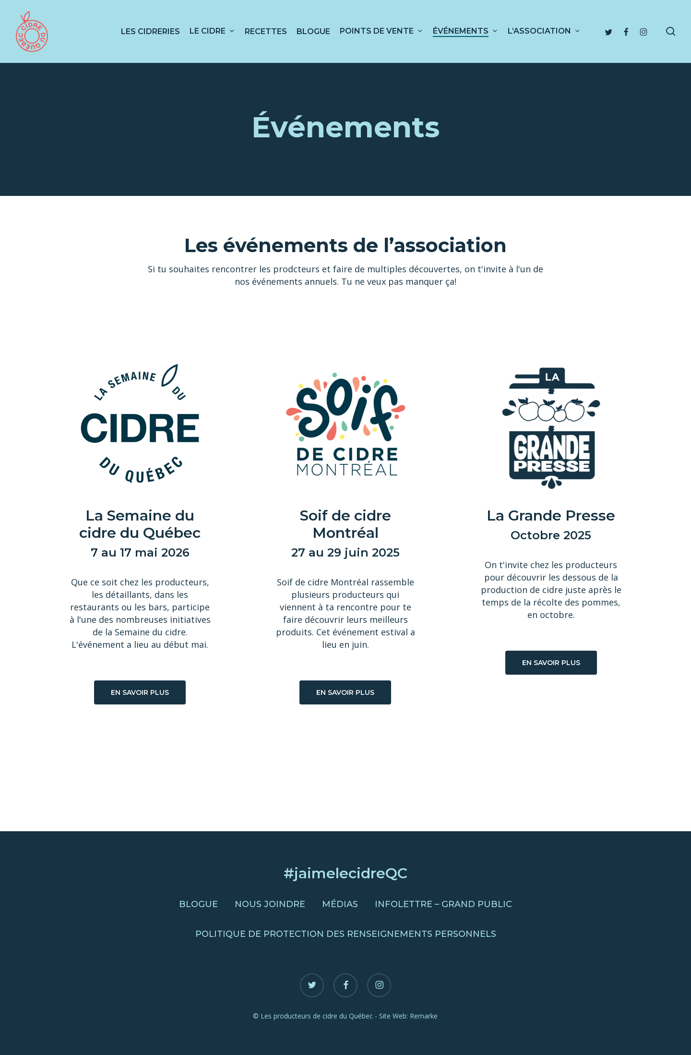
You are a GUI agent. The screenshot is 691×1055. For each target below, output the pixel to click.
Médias (340, 904)
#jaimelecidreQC (345, 873)
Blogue (198, 904)
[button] (140, 692)
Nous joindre (270, 904)
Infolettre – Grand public (443, 904)
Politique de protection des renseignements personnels (345, 934)
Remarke (424, 1015)
